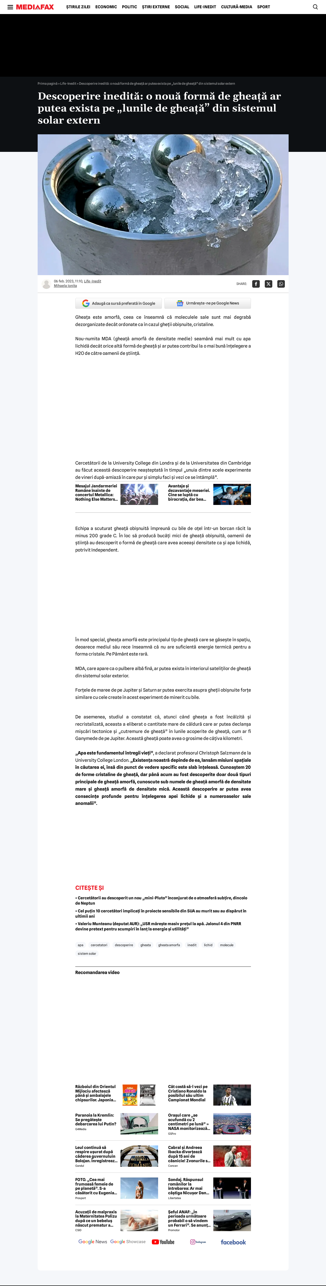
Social (182, 7)
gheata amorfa (169, 945)
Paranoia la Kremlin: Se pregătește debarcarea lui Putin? (95, 1119)
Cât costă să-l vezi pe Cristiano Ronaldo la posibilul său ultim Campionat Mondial (188, 1093)
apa (80, 945)
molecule (226, 945)
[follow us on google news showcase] (128, 1242)
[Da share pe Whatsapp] (281, 284)
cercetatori (99, 945)
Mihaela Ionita (65, 286)
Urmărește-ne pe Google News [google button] (207, 303)
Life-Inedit (205, 7)
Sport (263, 7)
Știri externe (156, 7)
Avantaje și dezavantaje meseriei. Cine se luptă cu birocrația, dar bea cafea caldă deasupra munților (189, 492)
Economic (106, 7)
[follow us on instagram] (198, 1242)
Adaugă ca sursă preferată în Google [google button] (118, 303)
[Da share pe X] (268, 284)
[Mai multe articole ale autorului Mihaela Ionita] (46, 284)
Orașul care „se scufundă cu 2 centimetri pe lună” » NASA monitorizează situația (188, 1122)
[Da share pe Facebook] (256, 284)
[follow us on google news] (92, 1242)
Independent (104, 550)
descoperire (124, 945)
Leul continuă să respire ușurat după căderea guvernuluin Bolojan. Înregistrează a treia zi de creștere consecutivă (96, 1154)
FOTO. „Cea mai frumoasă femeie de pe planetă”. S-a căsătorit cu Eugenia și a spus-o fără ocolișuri (94, 1186)
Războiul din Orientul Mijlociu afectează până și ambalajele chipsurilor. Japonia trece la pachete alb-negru (95, 1093)
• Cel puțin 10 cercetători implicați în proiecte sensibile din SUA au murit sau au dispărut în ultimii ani (160, 914)
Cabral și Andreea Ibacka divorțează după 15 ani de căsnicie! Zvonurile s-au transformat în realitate (188, 1154)
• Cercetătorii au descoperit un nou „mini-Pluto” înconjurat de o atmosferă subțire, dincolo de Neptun (161, 901)
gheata (146, 945)
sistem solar (87, 953)
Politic (129, 7)
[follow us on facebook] (233, 1242)
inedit (192, 945)
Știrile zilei (78, 7)
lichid (208, 945)
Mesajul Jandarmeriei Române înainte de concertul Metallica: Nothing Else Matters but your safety (96, 492)
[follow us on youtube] (163, 1242)
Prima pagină (47, 83)
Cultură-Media (236, 7)
